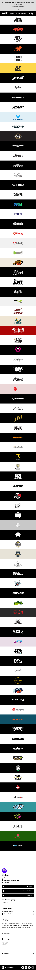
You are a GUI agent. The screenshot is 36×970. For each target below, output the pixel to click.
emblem (24, 927)
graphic (18, 923)
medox (8, 927)
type (6, 923)
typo (11, 925)
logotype (30, 925)
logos (28, 927)
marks (19, 927)
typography (23, 923)
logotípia (20, 925)
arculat (9, 923)
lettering (15, 925)
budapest (29, 923)
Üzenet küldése (28, 891)
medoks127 (14, 927)
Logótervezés (5, 925)
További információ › (18, 6)
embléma (25, 925)
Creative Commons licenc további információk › (14, 948)
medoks (7, 882)
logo (3, 923)
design (14, 923)
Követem (30, 886)
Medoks (5, 875)
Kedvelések (7, 914)
